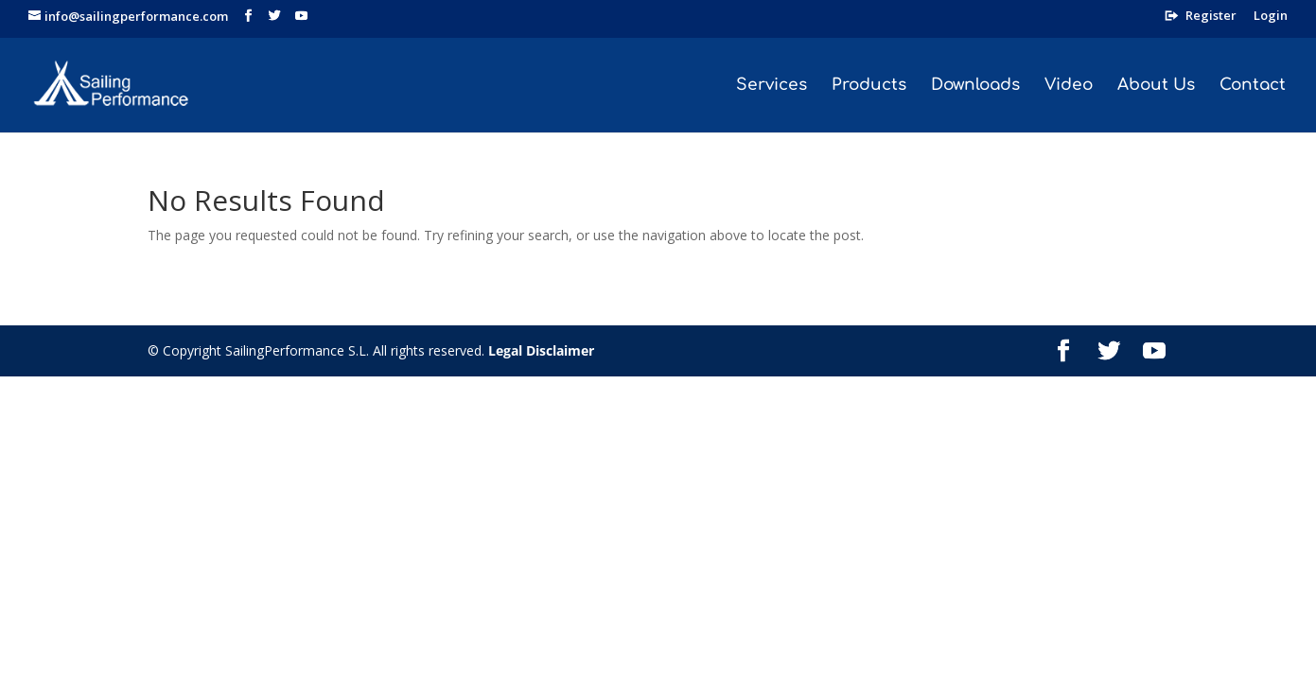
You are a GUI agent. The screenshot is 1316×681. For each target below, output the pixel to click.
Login (1271, 16)
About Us (1156, 86)
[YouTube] (301, 16)
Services (771, 86)
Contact (1252, 86)
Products (869, 86)
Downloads (975, 86)
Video (1068, 86)
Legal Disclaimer (541, 350)
